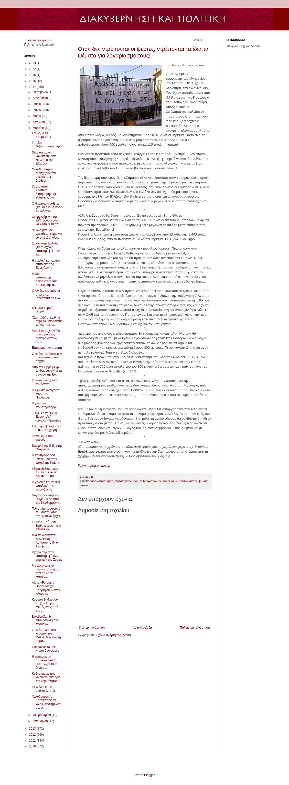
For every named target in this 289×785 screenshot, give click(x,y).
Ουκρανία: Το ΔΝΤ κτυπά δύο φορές (45, 648)
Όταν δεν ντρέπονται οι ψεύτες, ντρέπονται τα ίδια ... (46, 296)
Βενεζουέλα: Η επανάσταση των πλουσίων (45, 620)
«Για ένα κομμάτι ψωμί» (43, 309)
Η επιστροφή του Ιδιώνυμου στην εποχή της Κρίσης (46, 458)
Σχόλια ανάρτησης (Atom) (113, 635)
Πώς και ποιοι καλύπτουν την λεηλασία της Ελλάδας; (44, 158)
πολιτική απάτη (188, 481)
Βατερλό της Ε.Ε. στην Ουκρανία (47, 447)
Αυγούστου (40, 98)
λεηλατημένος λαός (126, 481)
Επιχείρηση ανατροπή (47, 347)
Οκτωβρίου (40, 92)
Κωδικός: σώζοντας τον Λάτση (45, 382)
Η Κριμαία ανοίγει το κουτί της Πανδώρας (45, 393)
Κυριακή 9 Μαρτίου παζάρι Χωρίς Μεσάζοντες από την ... (45, 605)
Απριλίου (39, 122)
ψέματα (203, 481)
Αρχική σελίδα (142, 627)
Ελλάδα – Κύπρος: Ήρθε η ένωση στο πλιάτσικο (46, 525)
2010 (33, 746)
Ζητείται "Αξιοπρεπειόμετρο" (47, 144)
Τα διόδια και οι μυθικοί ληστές (43, 688)
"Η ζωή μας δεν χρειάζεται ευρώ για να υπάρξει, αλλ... (47, 233)
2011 (33, 740)
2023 (33, 63)
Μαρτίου (39, 128)
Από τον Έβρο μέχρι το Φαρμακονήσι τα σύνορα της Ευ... (47, 370)
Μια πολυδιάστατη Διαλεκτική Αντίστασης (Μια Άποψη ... (45, 540)
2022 (33, 69)
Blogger (149, 775)
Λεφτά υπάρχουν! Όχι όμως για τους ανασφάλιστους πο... (46, 336)
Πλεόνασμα (170, 481)
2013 (33, 728)
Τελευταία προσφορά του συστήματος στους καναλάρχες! (46, 512)
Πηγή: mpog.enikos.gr (94, 465)
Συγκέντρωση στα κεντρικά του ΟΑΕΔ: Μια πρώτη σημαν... (46, 635)
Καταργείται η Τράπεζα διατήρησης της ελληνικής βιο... (44, 192)
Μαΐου (37, 116)
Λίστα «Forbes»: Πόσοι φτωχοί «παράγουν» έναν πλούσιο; (46, 588)
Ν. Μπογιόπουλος (150, 481)
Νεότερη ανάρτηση (92, 627)
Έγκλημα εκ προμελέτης (42, 134)
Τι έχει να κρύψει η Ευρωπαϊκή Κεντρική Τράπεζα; (46, 416)
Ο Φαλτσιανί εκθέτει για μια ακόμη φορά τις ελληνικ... (47, 207)
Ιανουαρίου (41, 721)
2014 (33, 87)
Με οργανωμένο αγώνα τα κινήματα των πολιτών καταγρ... (46, 571)
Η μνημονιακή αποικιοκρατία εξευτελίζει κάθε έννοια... (44, 662)
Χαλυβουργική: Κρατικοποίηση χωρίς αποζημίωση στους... (46, 702)
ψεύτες (84, 485)
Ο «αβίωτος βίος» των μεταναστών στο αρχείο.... (47, 357)
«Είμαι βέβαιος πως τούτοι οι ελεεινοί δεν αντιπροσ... (45, 472)
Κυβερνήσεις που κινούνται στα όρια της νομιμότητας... (46, 677)
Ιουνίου (38, 110)
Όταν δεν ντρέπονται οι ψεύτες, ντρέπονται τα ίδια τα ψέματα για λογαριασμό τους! (143, 52)
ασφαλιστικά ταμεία (101, 481)
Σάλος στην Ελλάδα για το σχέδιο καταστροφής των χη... (45, 249)
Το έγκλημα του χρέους (42, 437)
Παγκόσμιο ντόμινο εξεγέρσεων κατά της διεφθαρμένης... (47, 499)
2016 (33, 75)
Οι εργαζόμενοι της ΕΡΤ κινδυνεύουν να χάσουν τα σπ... (46, 220)
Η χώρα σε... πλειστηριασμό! (44, 405)
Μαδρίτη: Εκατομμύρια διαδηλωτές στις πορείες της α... (44, 279)
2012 (33, 734)
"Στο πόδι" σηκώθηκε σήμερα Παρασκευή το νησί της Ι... (47, 321)
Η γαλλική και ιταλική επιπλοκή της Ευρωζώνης (46, 264)
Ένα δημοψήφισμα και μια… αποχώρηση (47, 428)
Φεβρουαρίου (42, 715)
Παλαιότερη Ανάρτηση (195, 627)
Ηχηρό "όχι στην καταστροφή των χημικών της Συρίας (47, 555)
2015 (33, 81)
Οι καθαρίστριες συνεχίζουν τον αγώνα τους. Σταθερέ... (44, 175)
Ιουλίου (38, 104)
